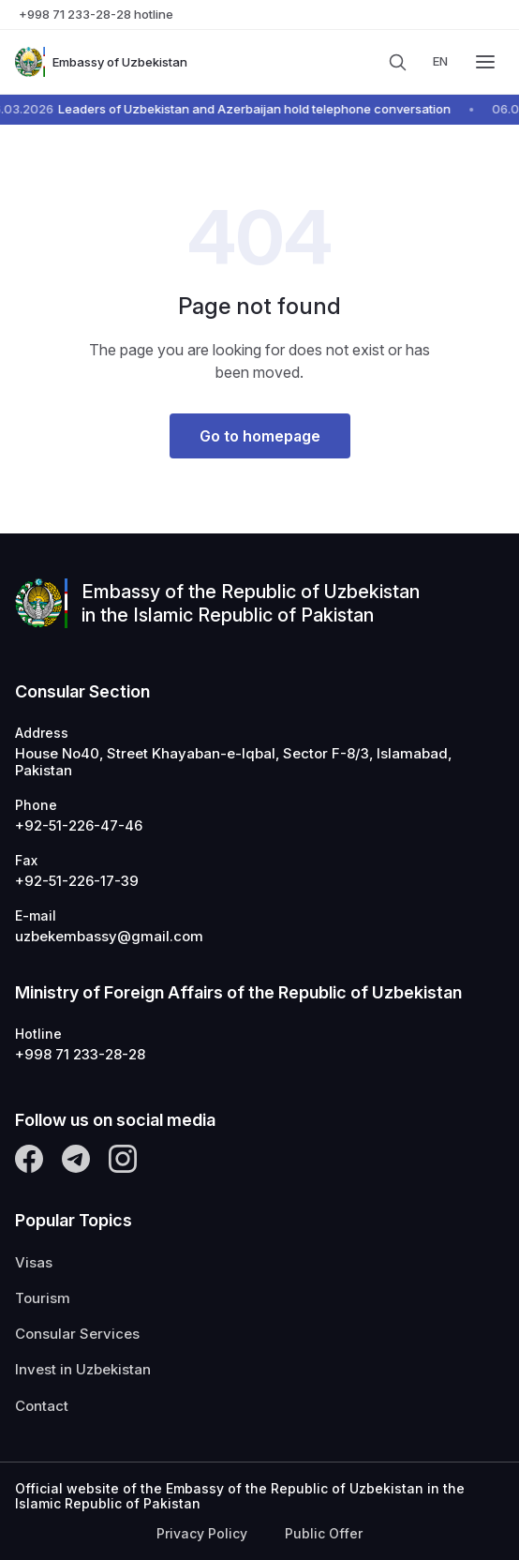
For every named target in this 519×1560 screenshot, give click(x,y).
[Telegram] (76, 1159)
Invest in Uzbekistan (83, 1369)
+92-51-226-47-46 (78, 826)
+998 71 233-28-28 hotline (96, 14)
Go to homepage (260, 436)
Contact (41, 1406)
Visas (33, 1262)
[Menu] (485, 62)
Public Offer (324, 1533)
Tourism (42, 1298)
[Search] (397, 62)
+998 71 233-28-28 (80, 1054)
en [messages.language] (440, 60)
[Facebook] (29, 1159)
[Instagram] (123, 1159)
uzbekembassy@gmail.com (109, 936)
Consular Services (77, 1334)
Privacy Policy (201, 1533)
